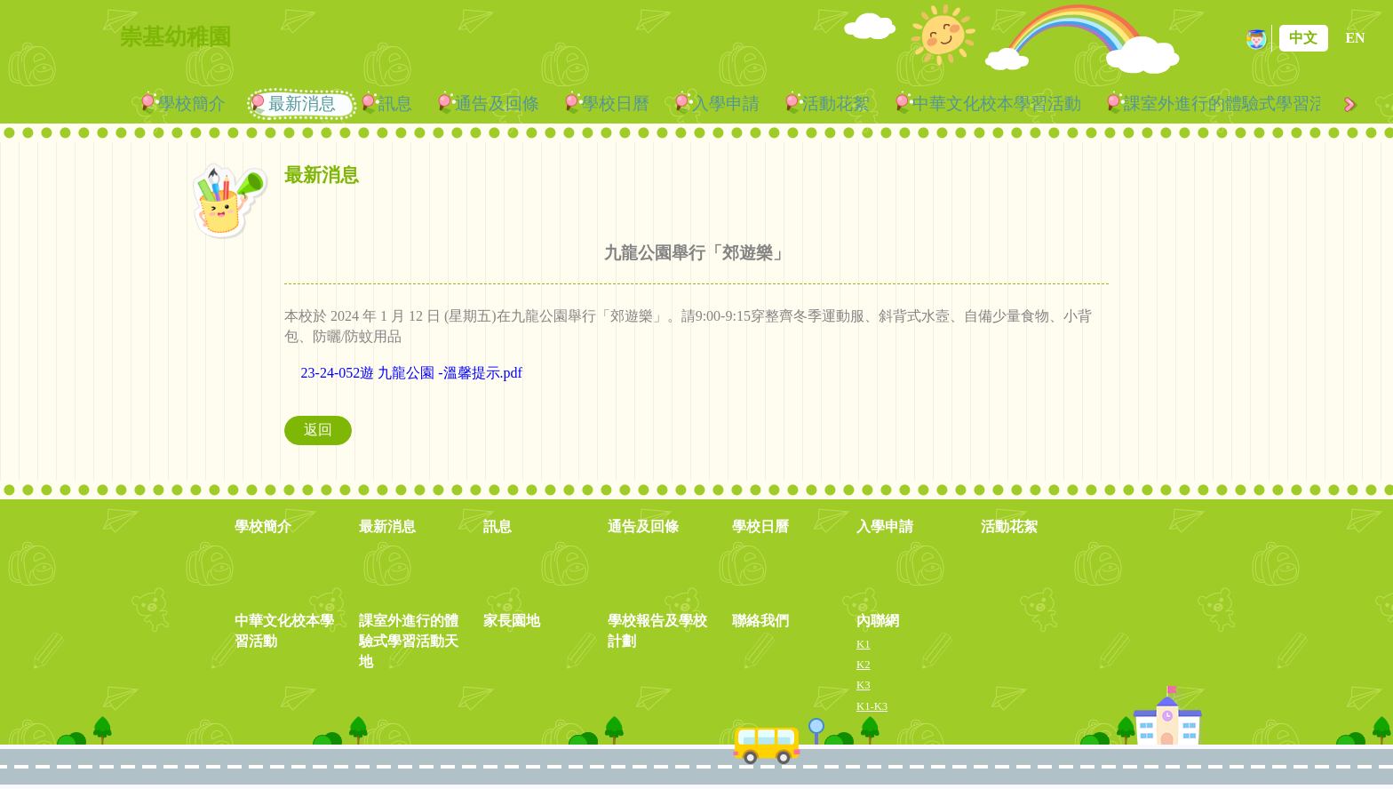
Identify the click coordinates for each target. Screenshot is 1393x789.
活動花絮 (836, 103)
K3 (863, 685)
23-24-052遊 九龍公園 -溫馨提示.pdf (411, 372)
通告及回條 (497, 103)
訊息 (395, 103)
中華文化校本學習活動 (996, 103)
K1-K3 (872, 706)
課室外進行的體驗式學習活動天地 (408, 641)
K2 (863, 664)
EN (1355, 37)
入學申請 (726, 103)
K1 (863, 644)
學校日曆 (615, 103)
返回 (318, 429)
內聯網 (877, 620)
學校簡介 (192, 103)
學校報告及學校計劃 (657, 631)
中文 (1303, 37)
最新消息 (302, 103)
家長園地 (511, 620)
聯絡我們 (760, 620)
